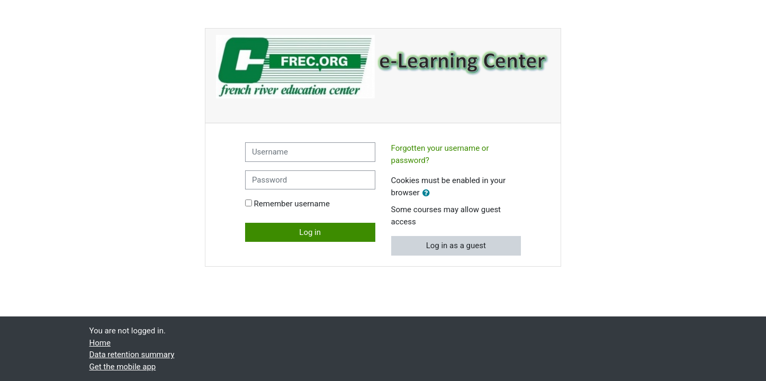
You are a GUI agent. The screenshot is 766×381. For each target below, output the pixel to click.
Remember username (292, 203)
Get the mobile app (122, 366)
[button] (428, 193)
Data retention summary (132, 354)
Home (100, 343)
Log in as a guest (456, 245)
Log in (310, 232)
